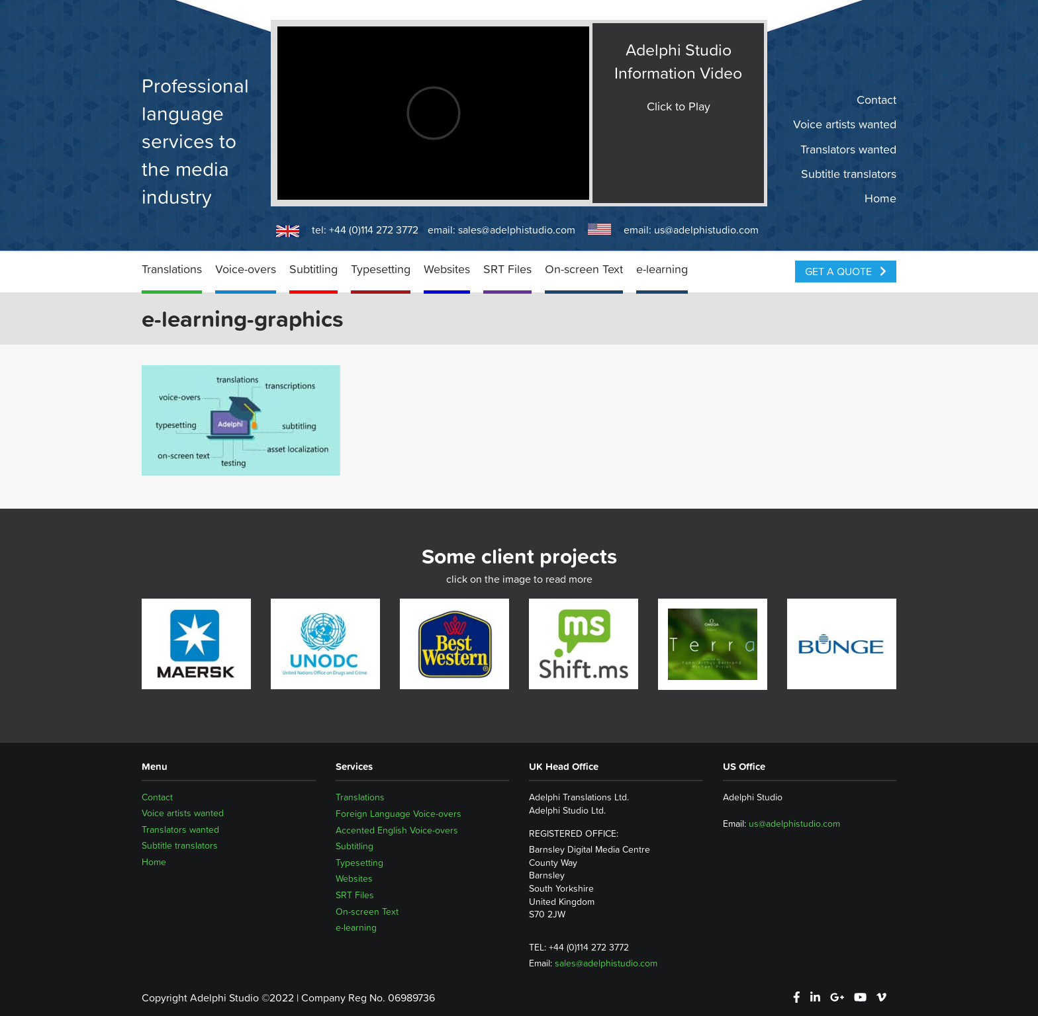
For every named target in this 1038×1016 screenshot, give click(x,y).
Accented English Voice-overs (397, 830)
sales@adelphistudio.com (516, 229)
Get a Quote (845, 271)
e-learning (662, 269)
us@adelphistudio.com (706, 229)
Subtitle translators (848, 174)
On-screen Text (584, 269)
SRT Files (507, 269)
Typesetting (380, 269)
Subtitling (313, 269)
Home (880, 198)
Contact (876, 99)
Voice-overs (245, 269)
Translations (172, 269)
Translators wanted (848, 148)
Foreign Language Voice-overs (398, 813)
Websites (447, 269)
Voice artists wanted (844, 124)
